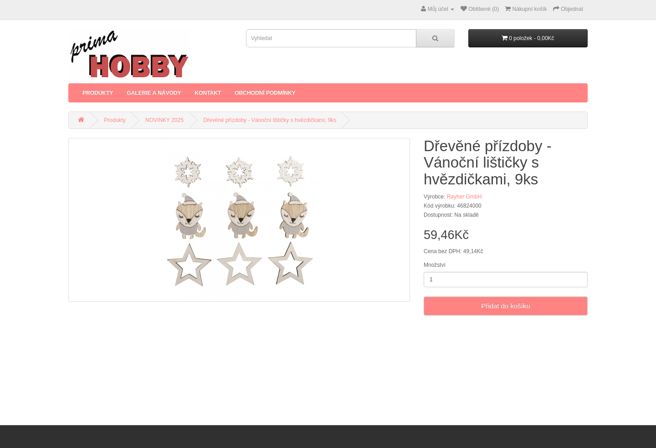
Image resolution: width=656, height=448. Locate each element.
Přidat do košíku (505, 306)
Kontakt (208, 93)
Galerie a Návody (154, 93)
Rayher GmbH (464, 196)
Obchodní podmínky (265, 93)
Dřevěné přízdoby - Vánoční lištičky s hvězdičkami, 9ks (269, 120)
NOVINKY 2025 (164, 120)
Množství (435, 265)
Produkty (97, 93)
